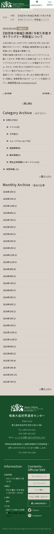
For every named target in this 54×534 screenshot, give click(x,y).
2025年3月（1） (9, 234)
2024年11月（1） (10, 262)
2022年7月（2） (9, 381)
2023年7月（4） (9, 360)
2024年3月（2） (9, 311)
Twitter (33, 510)
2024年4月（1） (9, 304)
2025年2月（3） (9, 241)
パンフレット (38, 483)
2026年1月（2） (9, 198)
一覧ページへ (45, 176)
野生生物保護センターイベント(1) (23, 162)
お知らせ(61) (10, 119)
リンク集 (38, 489)
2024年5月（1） (9, 297)
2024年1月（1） (9, 325)
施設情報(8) (13, 148)
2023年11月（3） (10, 339)
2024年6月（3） (9, 290)
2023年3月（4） (9, 367)
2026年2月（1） (9, 191)
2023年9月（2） (9, 346)
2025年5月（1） (9, 227)
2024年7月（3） (9, 283)
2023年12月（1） (10, 332)
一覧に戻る (27, 103)
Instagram (35, 515)
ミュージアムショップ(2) (18, 140)
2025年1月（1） (9, 248)
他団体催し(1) (11, 169)
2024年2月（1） (9, 318)
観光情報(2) (13, 155)
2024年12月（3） (10, 255)
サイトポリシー (38, 476)
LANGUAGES (36, 5)
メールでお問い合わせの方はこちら (30, 437)
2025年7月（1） (9, 220)
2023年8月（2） (9, 353)
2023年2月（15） (10, 374)
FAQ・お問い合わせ (38, 496)
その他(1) (12, 133)
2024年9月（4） (9, 269)
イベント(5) (13, 127)
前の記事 (8, 93)
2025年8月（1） (9, 212)
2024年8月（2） (9, 276)
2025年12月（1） (10, 205)
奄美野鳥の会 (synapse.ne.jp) (22, 82)
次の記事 (45, 93)
